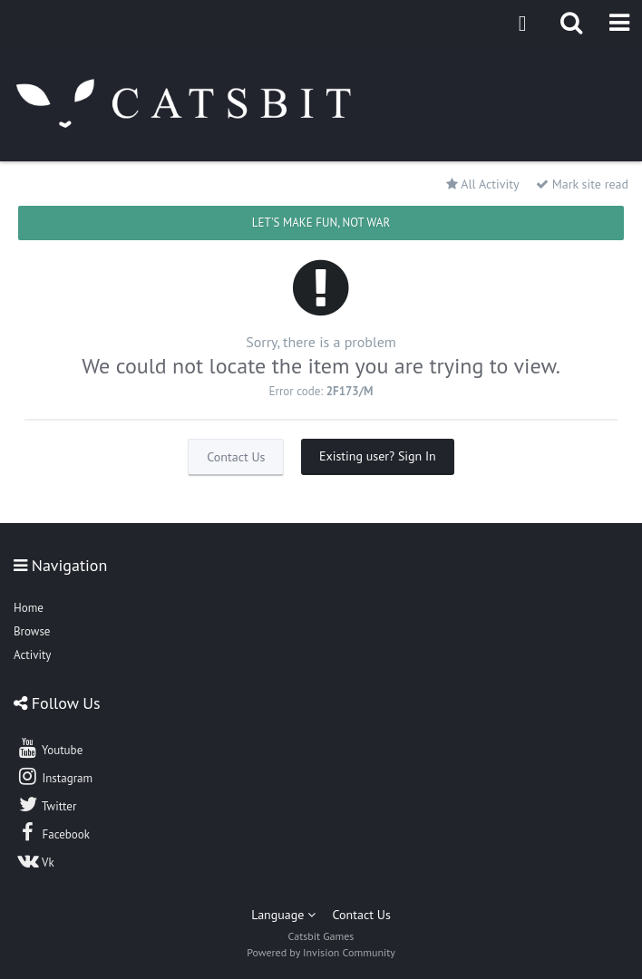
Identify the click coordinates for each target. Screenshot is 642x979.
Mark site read (582, 184)
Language (283, 914)
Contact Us (236, 457)
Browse (32, 631)
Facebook (53, 832)
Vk (35, 860)
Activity (32, 655)
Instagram (54, 776)
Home (29, 608)
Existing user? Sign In (377, 456)
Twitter (46, 804)
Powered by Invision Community (321, 952)
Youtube (49, 748)
